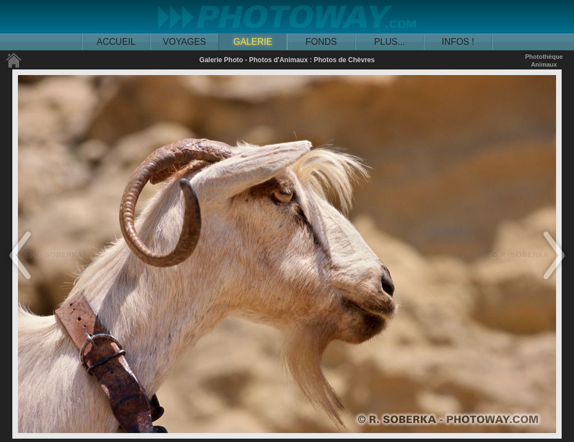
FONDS (321, 41)
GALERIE (252, 41)
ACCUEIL (115, 41)
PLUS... (389, 41)
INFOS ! (458, 41)
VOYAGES (184, 41)
